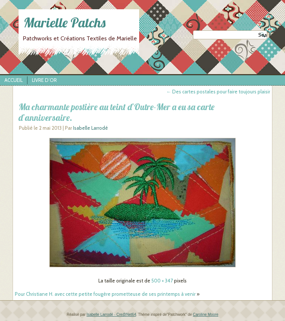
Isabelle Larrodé (90, 128)
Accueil (13, 80)
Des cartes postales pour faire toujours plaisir (218, 92)
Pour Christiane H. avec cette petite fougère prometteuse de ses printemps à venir (105, 294)
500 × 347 (162, 281)
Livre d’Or (44, 80)
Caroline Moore (205, 314)
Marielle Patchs (64, 22)
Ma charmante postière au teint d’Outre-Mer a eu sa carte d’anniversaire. (116, 112)
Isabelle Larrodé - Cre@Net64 (111, 314)
